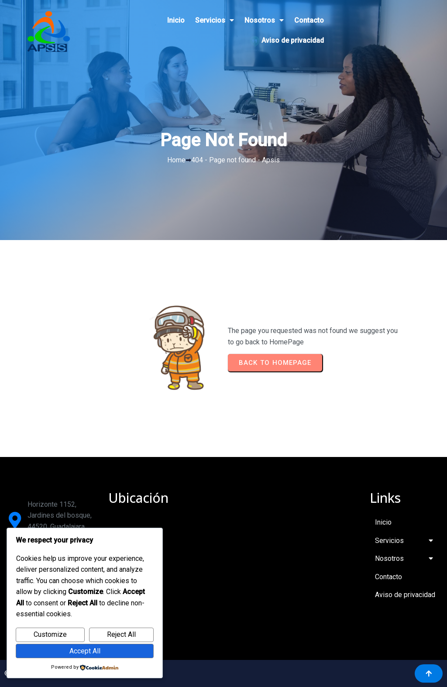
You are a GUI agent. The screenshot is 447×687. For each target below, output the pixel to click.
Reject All (121, 634)
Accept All (84, 651)
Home (176, 160)
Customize (50, 634)
